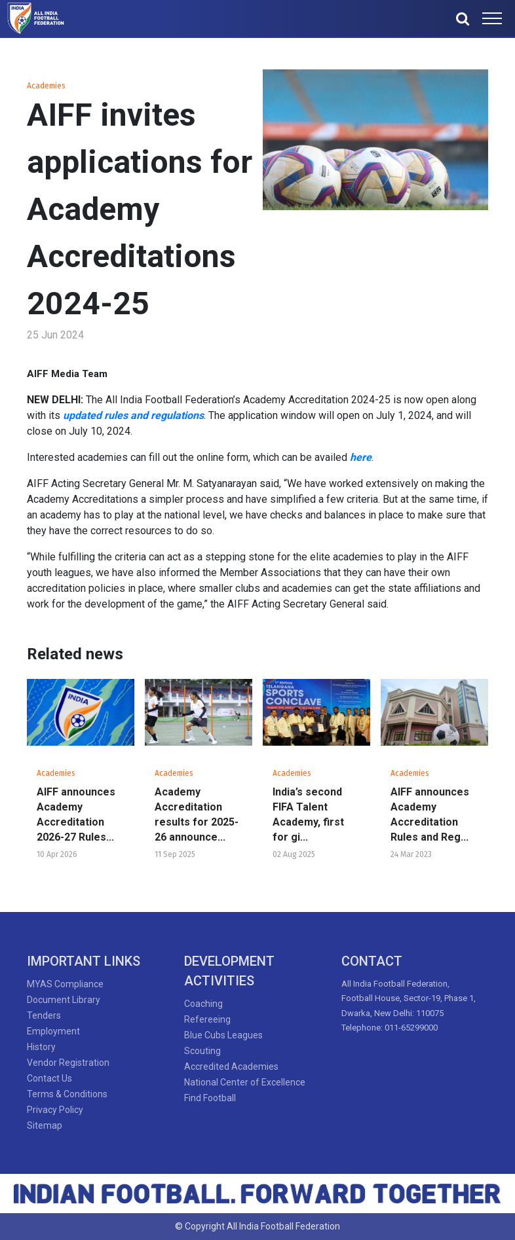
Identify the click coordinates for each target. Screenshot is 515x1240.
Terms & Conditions (67, 1094)
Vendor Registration (68, 1062)
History (41, 1047)
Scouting (202, 1051)
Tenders (44, 1015)
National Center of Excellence (244, 1082)
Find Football (210, 1098)
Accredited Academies (231, 1066)
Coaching (203, 1003)
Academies (46, 85)
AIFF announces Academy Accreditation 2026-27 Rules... (76, 814)
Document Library (63, 999)
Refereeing (207, 1019)
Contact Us (49, 1078)
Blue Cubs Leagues (223, 1035)
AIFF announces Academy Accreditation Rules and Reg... (430, 814)
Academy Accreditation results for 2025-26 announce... (196, 814)
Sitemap (44, 1125)
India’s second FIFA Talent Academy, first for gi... (308, 814)
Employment (53, 1031)
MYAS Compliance (65, 984)
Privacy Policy (55, 1109)
